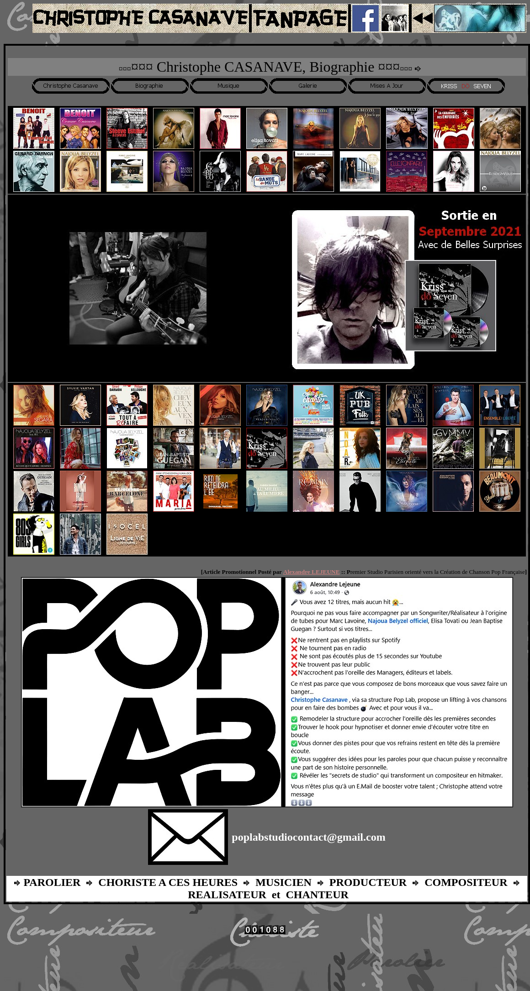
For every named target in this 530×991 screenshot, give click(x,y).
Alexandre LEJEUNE (311, 571)
